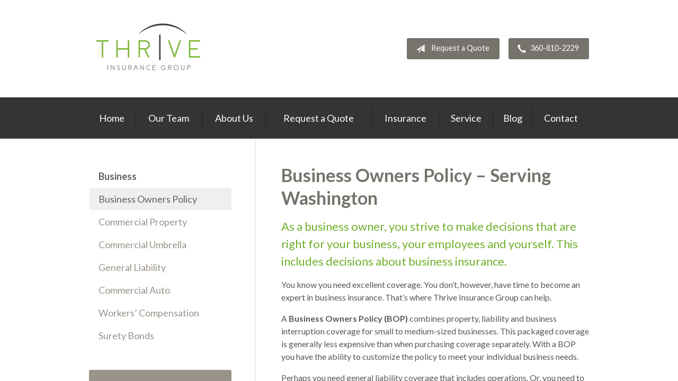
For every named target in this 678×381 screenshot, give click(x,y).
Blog (512, 118)
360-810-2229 (546, 48)
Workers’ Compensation (149, 313)
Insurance (405, 118)
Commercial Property (143, 222)
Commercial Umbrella (142, 244)
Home (111, 118)
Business (118, 176)
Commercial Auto (134, 290)
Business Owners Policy (148, 199)
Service (466, 118)
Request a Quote (450, 48)
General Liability (132, 267)
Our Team (168, 118)
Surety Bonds (126, 335)
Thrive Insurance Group (149, 48)
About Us (234, 118)
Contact (561, 118)
